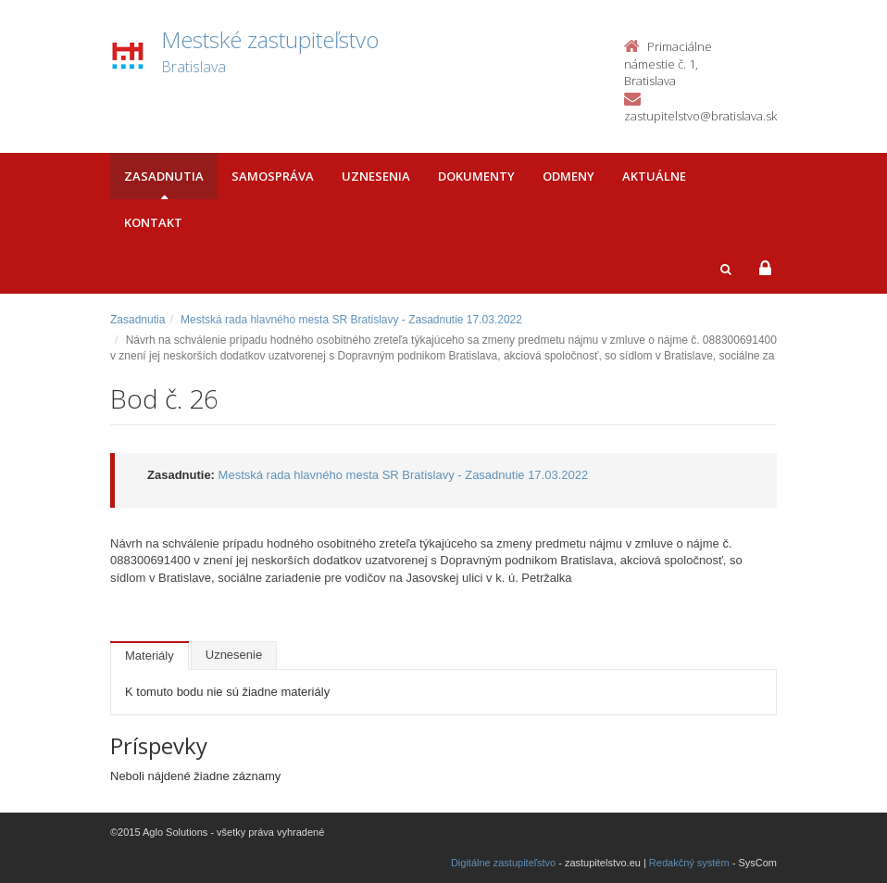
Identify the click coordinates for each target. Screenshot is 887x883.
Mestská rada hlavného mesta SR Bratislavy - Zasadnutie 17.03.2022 (351, 319)
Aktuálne (654, 176)
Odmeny (568, 176)
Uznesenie (234, 655)
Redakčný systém (689, 862)
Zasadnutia (164, 176)
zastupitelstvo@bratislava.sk (700, 115)
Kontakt (153, 222)
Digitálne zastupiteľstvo (503, 862)
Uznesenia (376, 176)
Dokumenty (476, 176)
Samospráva (272, 176)
